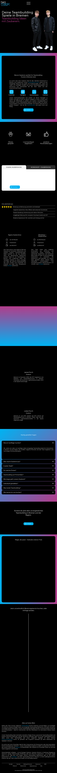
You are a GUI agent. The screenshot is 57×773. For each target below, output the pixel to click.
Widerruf (15, 766)
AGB (45, 764)
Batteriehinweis (33, 766)
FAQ (41, 766)
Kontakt (11, 764)
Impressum (38, 764)
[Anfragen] (28, 523)
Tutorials (18, 764)
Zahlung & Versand (27, 764)
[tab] (14, 167)
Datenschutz (23, 766)
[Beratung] (15, 187)
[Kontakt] (28, 110)
